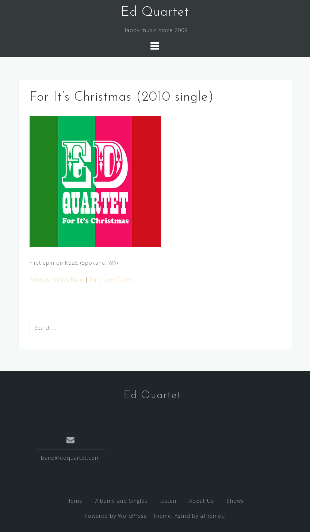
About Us (201, 500)
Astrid (182, 515)
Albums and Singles (121, 500)
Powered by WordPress (116, 515)
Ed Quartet (155, 12)
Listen (168, 500)
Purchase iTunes (111, 279)
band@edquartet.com (70, 457)
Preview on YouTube (56, 279)
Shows (235, 500)
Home (74, 500)
